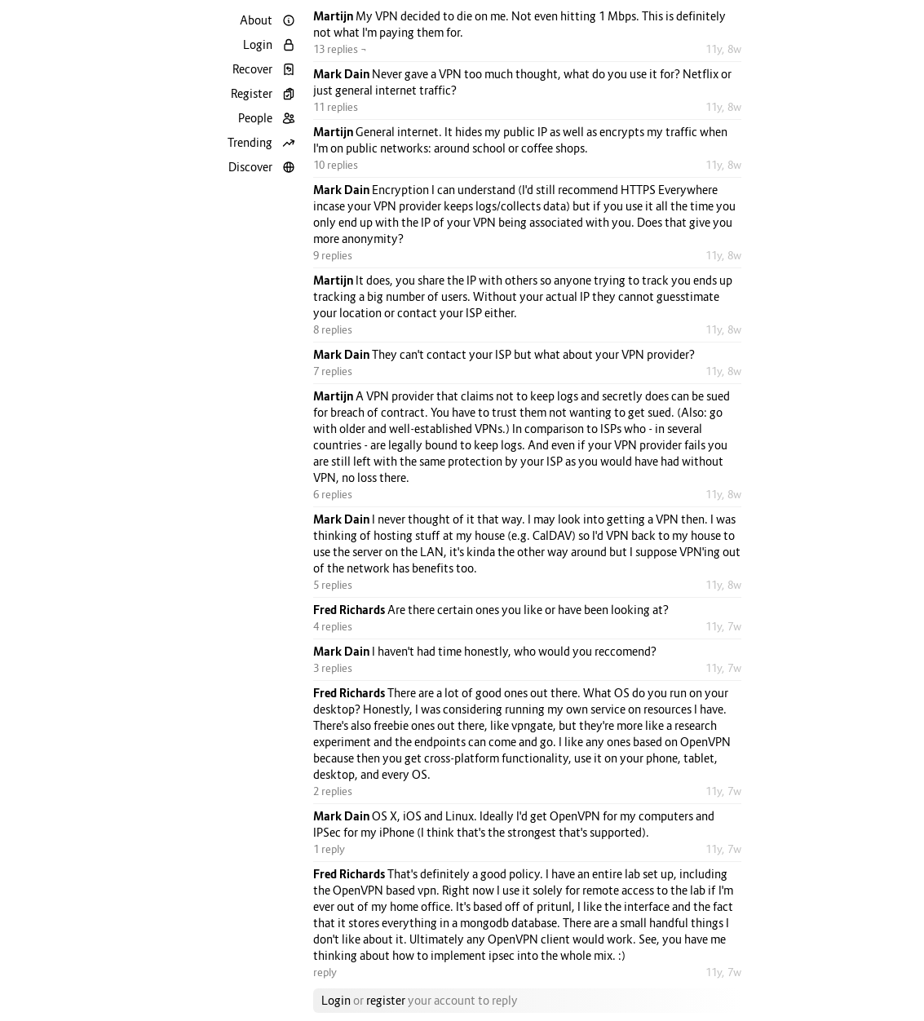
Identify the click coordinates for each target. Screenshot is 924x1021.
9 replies (332, 255)
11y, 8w (723, 48)
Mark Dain (342, 74)
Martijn (334, 16)
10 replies (335, 164)
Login (336, 1000)
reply (325, 972)
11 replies (335, 106)
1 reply (329, 848)
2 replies (332, 791)
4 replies (332, 626)
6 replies (332, 494)
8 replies (332, 329)
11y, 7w (723, 626)
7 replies (332, 371)
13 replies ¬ (340, 48)
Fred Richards (350, 610)
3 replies (332, 667)
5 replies (332, 584)
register (385, 1000)
